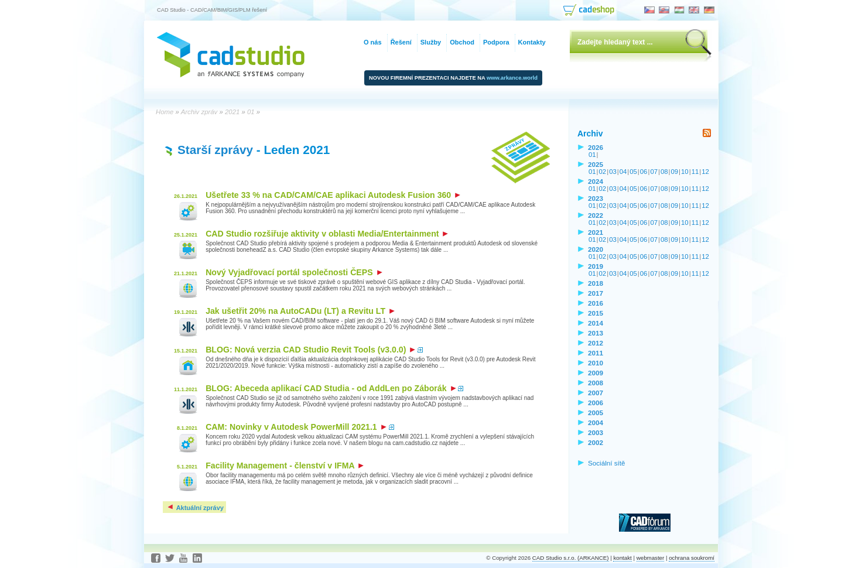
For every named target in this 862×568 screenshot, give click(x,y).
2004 (595, 422)
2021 (595, 232)
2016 (595, 303)
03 (613, 171)
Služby (430, 42)
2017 (595, 293)
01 (592, 154)
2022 (595, 215)
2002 (595, 442)
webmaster (651, 558)
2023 (595, 198)
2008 (595, 382)
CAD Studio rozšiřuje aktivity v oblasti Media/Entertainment (327, 233)
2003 (595, 432)
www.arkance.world (512, 78)
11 (695, 171)
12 (705, 171)
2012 (595, 343)
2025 (595, 164)
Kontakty (532, 42)
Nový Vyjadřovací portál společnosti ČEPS (294, 272)
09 (675, 171)
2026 (595, 147)
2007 (595, 392)
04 (623, 171)
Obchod (462, 42)
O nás (373, 42)
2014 (595, 323)
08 (664, 171)
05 (633, 171)
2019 (595, 266)
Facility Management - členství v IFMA (285, 465)
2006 (595, 402)
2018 (595, 283)
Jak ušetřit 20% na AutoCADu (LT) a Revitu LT (300, 311)
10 (685, 171)
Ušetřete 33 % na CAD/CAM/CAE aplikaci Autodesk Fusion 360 (333, 195)
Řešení (401, 42)
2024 (595, 181)
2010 (595, 363)
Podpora (496, 42)
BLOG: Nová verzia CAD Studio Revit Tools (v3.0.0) (310, 349)
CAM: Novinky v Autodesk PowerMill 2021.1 (296, 427)
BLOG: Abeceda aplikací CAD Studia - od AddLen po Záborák (331, 388)
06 (644, 171)
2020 (595, 249)
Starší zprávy (215, 149)
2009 (595, 373)
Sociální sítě (606, 463)
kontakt (622, 558)
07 (654, 171)
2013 (595, 333)
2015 (595, 313)
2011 (595, 353)
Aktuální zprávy (195, 507)
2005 (595, 412)
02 (603, 171)
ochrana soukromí (691, 558)
